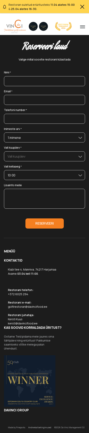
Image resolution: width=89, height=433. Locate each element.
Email (8, 91)
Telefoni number (15, 110)
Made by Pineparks (16, 427)
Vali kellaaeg (13, 166)
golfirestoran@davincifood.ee (27, 306)
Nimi (7, 72)
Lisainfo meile (13, 185)
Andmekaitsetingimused (39, 427)
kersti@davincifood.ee (23, 323)
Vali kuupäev (13, 148)
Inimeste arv (13, 129)
